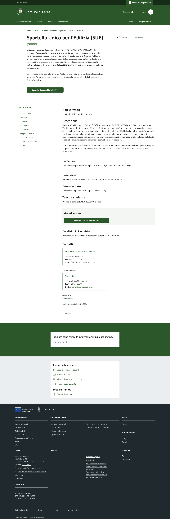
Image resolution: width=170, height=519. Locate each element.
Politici (17, 441)
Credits (55, 510)
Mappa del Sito (73, 510)
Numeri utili (19, 478)
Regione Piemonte (22, 2)
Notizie (124, 424)
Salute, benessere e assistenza (97, 424)
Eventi (124, 442)
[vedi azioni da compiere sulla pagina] (137, 37)
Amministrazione (24, 21)
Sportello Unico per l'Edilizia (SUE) (45, 90)
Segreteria (69, 276)
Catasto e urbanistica (49, 30)
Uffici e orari (19, 475)
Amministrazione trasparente (96, 466)
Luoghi (124, 438)
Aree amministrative (22, 424)
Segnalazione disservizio (95, 472)
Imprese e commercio (58, 434)
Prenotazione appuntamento (96, 474)
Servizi (50, 21)
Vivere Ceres (63, 21)
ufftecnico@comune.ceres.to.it (82, 262)
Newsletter (126, 459)
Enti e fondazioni (21, 431)
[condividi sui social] (121, 37)
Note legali (90, 460)
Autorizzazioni (55, 427)
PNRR (131, 21)
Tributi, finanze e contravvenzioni (98, 427)
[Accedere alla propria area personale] (139, 2)
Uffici (16, 445)
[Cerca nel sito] (149, 12)
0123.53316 (77, 259)
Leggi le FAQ (90, 469)
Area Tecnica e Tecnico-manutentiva (80, 251)
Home (29, 30)
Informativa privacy (93, 456)
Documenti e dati (21, 427)
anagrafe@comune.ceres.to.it (82, 286)
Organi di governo (21, 434)
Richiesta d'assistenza (94, 477)
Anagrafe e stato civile (59, 424)
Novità (39, 21)
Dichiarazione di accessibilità (96, 463)
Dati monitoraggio (21, 510)
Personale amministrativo (24, 438)
